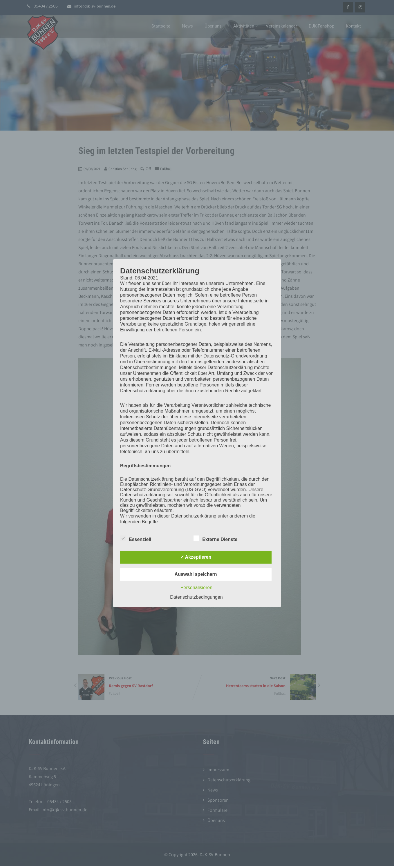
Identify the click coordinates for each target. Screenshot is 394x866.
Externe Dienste (215, 538)
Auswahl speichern (196, 574)
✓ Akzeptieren (196, 557)
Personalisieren (196, 587)
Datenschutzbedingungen (196, 597)
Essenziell (135, 538)
